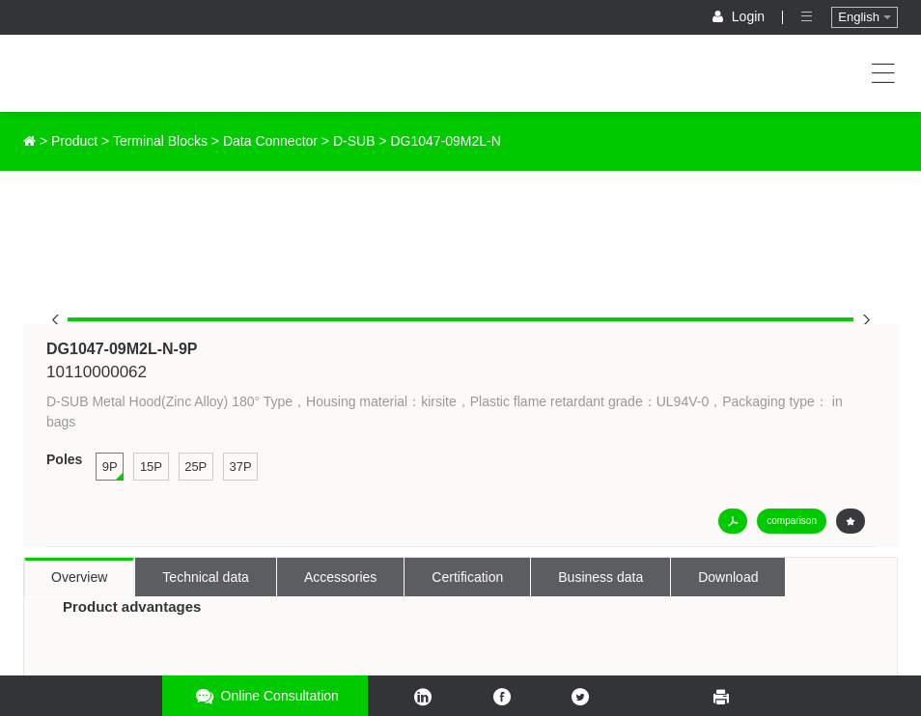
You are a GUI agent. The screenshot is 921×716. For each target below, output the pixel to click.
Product (74, 141)
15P (151, 466)
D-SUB (354, 141)
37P (240, 466)
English (864, 17)
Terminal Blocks (160, 141)
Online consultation (265, 696)
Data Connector (270, 141)
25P (195, 466)
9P (110, 466)
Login (740, 16)
